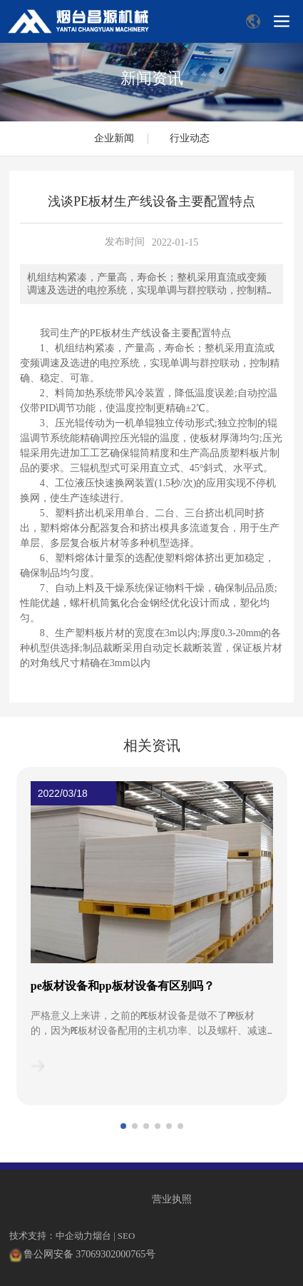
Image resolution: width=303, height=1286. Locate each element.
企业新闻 (114, 138)
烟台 (102, 1235)
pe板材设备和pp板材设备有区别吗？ (123, 986)
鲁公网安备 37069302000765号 (90, 1254)
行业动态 (190, 138)
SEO (126, 1235)
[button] (123, 1126)
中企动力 (74, 1235)
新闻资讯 (151, 78)
